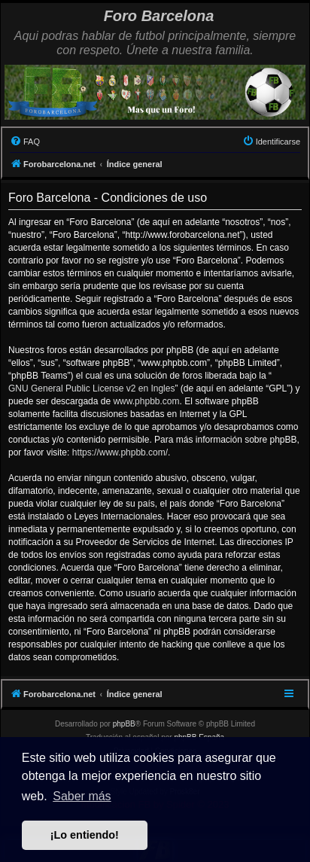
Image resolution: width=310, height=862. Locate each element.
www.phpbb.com (146, 401)
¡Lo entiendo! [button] (84, 835)
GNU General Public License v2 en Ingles (91, 388)
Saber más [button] (82, 796)
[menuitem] (25, 141)
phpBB (124, 724)
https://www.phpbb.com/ (120, 452)
